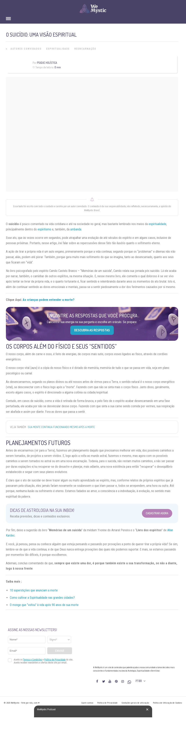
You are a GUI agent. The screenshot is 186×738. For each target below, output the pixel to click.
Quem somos (87, 703)
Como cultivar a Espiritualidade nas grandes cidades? (42, 597)
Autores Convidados (26, 48)
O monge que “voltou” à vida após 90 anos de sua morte (44, 605)
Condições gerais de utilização (135, 703)
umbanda (75, 229)
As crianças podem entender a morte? (48, 300)
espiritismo (44, 229)
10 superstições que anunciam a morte (34, 590)
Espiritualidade (58, 48)
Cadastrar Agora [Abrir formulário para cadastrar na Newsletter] (157, 513)
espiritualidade (157, 224)
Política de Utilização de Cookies (167, 703)
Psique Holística (47, 62)
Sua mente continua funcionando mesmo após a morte (61, 427)
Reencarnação (85, 48)
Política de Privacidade (107, 703)
